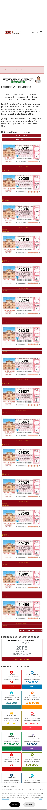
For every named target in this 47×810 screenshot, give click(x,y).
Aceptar (14, 804)
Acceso (34, 32)
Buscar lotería (21, 135)
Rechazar (29, 804)
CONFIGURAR (5, 799)
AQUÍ (40, 799)
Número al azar (22, 139)
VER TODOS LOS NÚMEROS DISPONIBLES (31, 630)
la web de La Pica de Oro (20, 114)
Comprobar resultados (21, 659)
